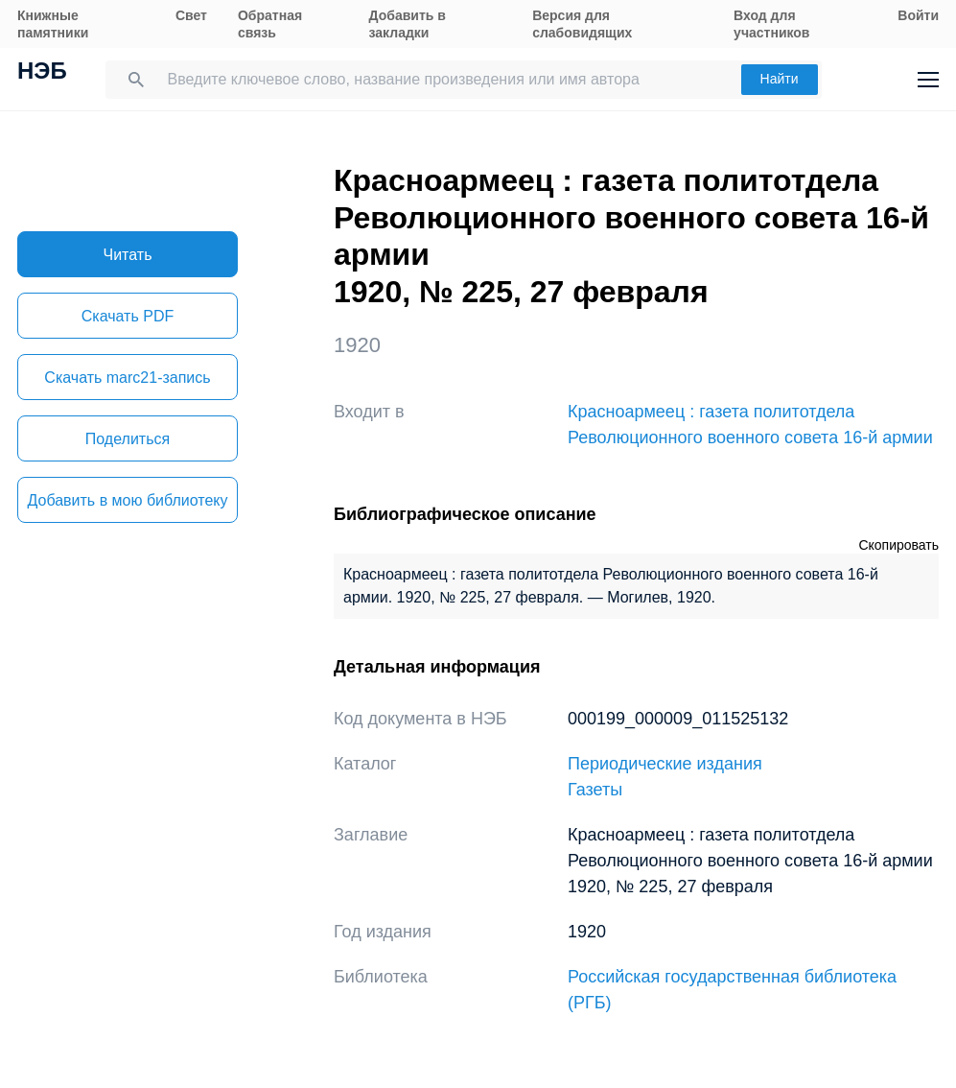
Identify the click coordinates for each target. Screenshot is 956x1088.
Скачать (128, 316)
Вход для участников (771, 24)
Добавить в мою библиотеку (127, 500)
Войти (918, 15)
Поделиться (127, 439)
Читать (128, 255)
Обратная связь (270, 24)
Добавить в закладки (407, 24)
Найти (779, 78)
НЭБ (42, 72)
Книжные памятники (52, 24)
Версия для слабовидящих (582, 24)
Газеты (595, 789)
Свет (191, 15)
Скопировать (898, 545)
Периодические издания (665, 763)
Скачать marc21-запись (127, 377)
